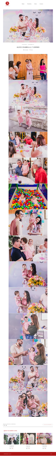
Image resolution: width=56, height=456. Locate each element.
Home (23, 3)
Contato (41, 3)
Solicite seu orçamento (48, 424)
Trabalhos (29, 3)
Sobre (35, 3)
